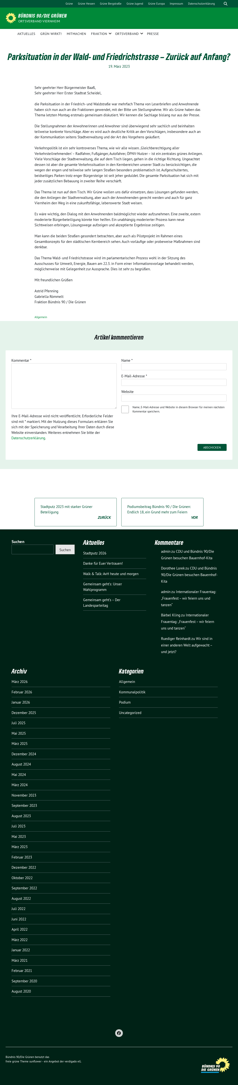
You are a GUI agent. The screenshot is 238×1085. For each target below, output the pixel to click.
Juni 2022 (19, 919)
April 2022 (20, 929)
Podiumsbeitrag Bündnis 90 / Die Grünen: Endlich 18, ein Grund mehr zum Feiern (162, 512)
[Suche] (220, 4)
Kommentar (21, 360)
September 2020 (24, 981)
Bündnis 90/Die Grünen (42, 16)
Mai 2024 (19, 774)
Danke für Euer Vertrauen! (103, 563)
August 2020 (21, 991)
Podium (125, 702)
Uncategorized (130, 712)
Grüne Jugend (135, 3)
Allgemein (41, 317)
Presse (153, 33)
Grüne (69, 3)
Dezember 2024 (24, 754)
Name (127, 360)
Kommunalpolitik (132, 692)
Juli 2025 (18, 723)
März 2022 (20, 939)
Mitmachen (76, 33)
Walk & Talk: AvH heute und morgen (110, 573)
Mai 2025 (19, 733)
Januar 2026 (21, 702)
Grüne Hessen (86, 3)
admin (165, 551)
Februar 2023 (22, 857)
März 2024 (20, 784)
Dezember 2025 (24, 712)
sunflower (35, 1061)
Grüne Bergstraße (111, 3)
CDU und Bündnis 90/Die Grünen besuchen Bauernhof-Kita (189, 575)
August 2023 (21, 816)
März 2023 (20, 846)
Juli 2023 (18, 826)
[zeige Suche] (225, 4)
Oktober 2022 (22, 877)
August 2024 (21, 764)
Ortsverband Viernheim (39, 21)
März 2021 (20, 960)
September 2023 (24, 805)
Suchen (18, 541)
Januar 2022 (21, 950)
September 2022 (24, 888)
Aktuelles (26, 33)
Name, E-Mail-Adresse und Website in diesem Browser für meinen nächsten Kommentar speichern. (178, 409)
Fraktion (99, 33)
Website (127, 391)
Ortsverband (127, 33)
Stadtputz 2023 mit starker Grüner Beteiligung (76, 512)
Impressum (176, 3)
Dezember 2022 (24, 867)
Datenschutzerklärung (201, 3)
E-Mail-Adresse (134, 376)
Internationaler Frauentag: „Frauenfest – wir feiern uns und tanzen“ (188, 598)
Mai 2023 (19, 836)
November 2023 (24, 795)
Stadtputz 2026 (94, 553)
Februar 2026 (22, 692)
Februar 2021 (22, 970)
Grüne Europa (156, 3)
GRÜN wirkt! (51, 33)
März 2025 (20, 743)
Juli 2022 (18, 908)
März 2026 (20, 681)
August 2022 (21, 898)
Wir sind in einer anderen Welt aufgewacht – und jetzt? (186, 645)
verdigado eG (73, 1061)
